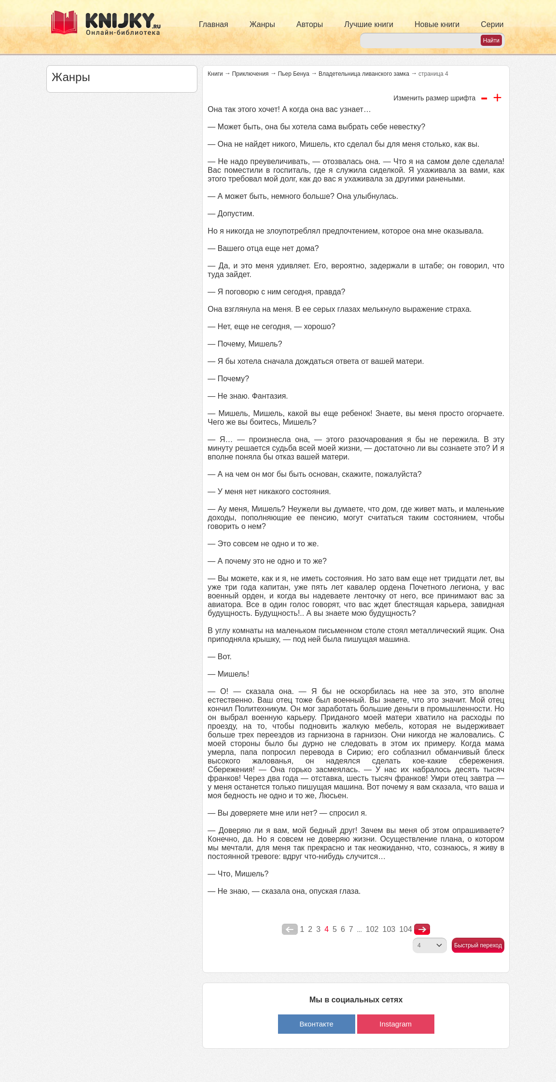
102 (372, 929)
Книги (215, 73)
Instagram (395, 1024)
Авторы (309, 24)
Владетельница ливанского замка (364, 73)
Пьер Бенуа (293, 73)
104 (405, 929)
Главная (213, 24)
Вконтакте (317, 1024)
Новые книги (437, 24)
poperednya (290, 929)
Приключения (250, 73)
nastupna (422, 929)
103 (388, 929)
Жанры (262, 24)
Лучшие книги (368, 24)
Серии (492, 24)
